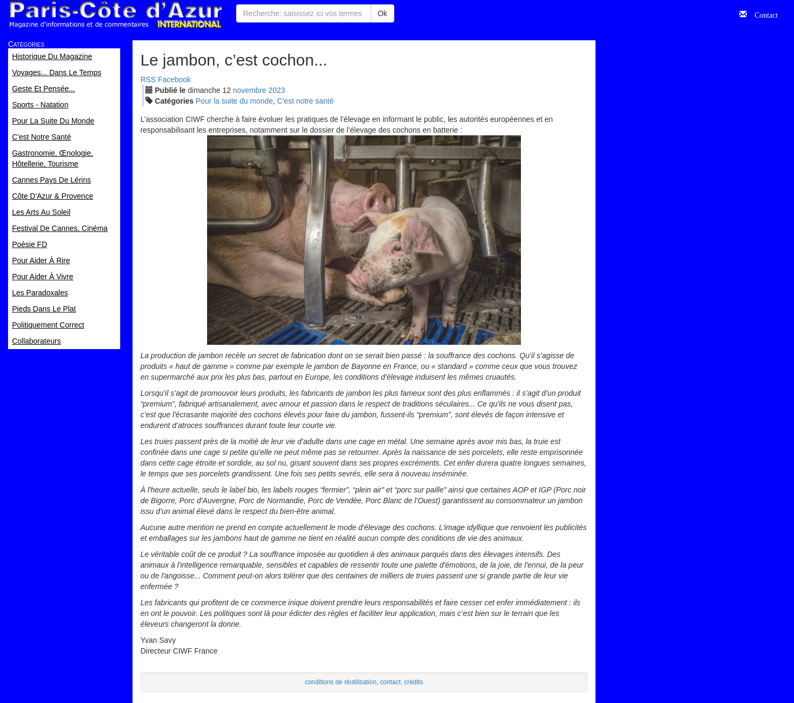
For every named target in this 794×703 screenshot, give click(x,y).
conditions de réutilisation (341, 682)
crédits (413, 682)
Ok (382, 13)
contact (390, 682)
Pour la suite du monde (234, 101)
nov (249, 90)
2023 (276, 90)
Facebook (174, 79)
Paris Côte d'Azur (115, 15)
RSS (148, 79)
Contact (762, 14)
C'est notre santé (305, 101)
